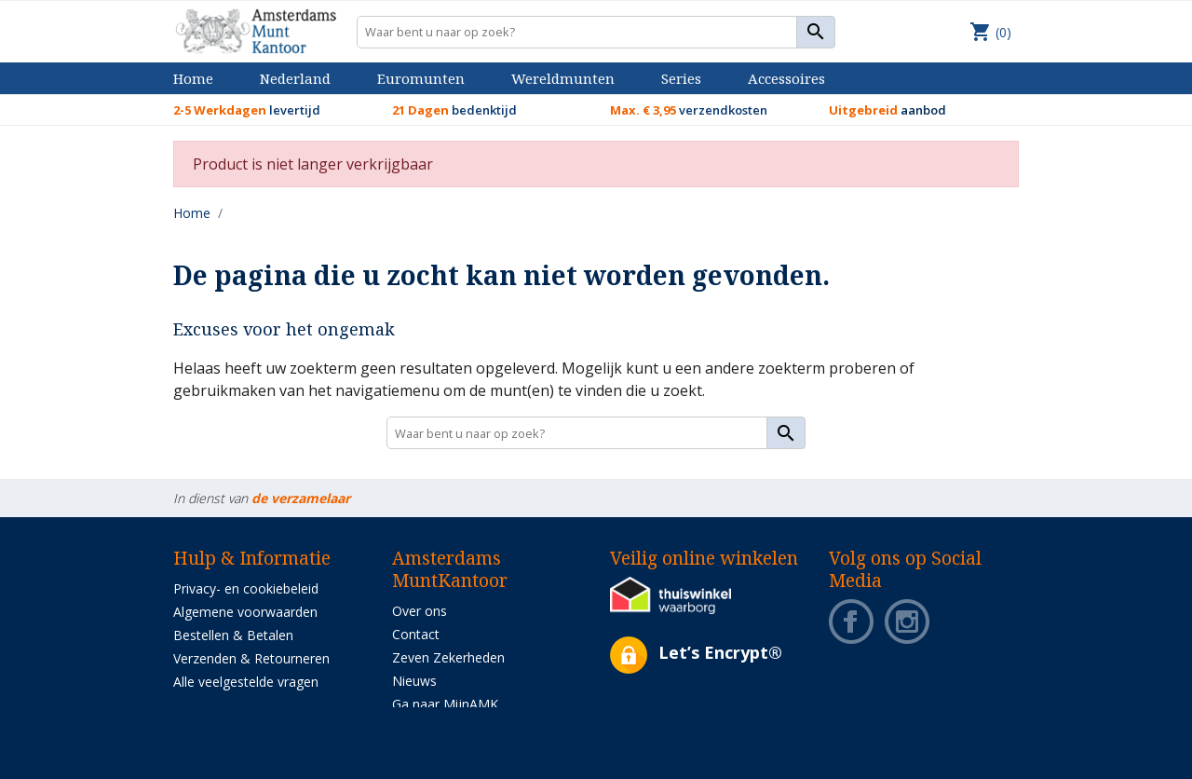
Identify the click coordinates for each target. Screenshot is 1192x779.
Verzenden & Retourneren (251, 658)
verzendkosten (688, 110)
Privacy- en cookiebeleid (245, 588)
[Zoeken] (596, 32)
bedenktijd (454, 110)
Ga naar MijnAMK (445, 704)
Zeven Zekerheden (448, 657)
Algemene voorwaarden (245, 612)
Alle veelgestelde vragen (245, 681)
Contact (416, 634)
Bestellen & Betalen (233, 635)
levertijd (246, 110)
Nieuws (414, 681)
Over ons (419, 611)
